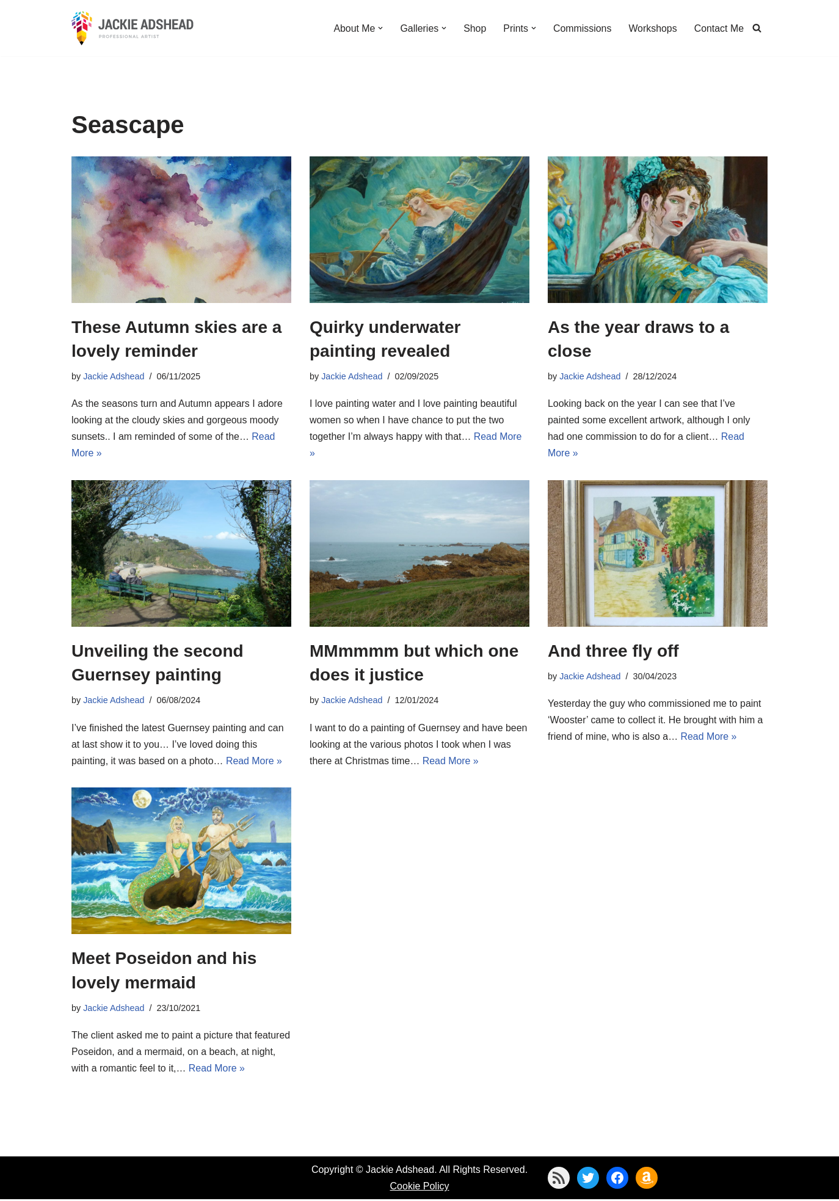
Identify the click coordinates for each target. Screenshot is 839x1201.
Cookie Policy (419, 1188)
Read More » (255, 762)
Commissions (581, 28)
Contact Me (719, 28)
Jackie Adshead (114, 376)
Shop (473, 28)
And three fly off (613, 651)
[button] (379, 28)
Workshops (652, 28)
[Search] (756, 27)
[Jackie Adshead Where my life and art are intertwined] (132, 28)
